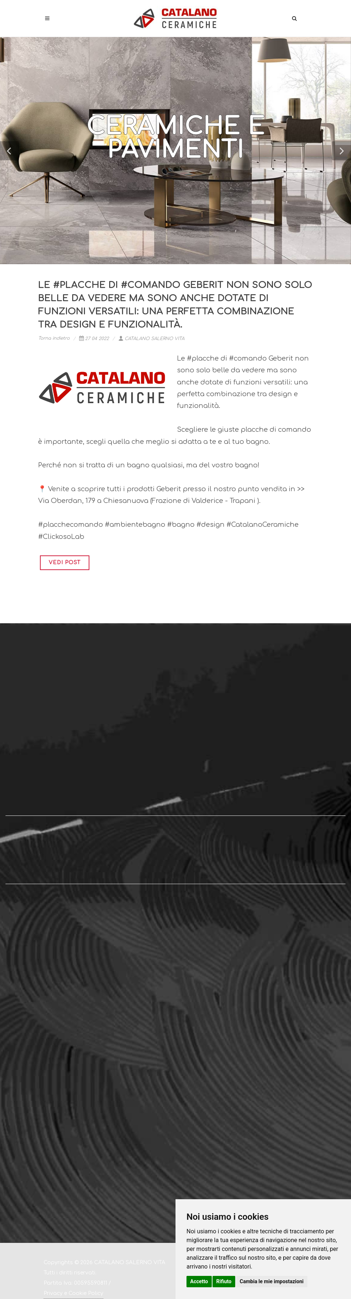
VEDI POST (65, 562)
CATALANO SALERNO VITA (151, 338)
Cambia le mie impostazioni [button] (271, 1281)
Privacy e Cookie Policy (73, 1293)
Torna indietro (54, 338)
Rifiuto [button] (224, 1281)
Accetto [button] (199, 1281)
